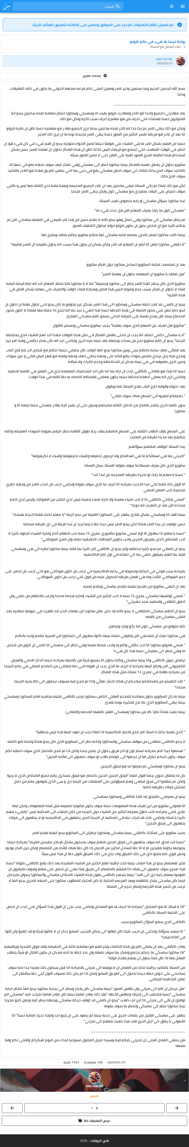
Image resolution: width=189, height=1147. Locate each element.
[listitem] (94, 61)
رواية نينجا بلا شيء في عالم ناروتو (157, 41)
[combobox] (68, 6)
